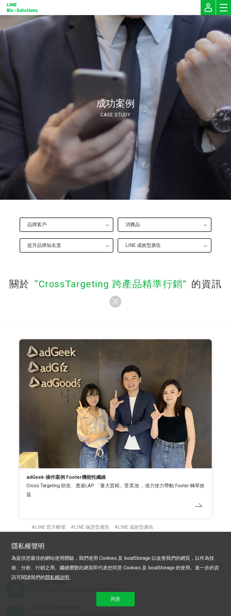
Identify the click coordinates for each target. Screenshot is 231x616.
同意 (115, 599)
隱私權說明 (57, 577)
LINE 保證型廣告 (91, 527)
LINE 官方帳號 (50, 527)
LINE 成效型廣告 (135, 527)
